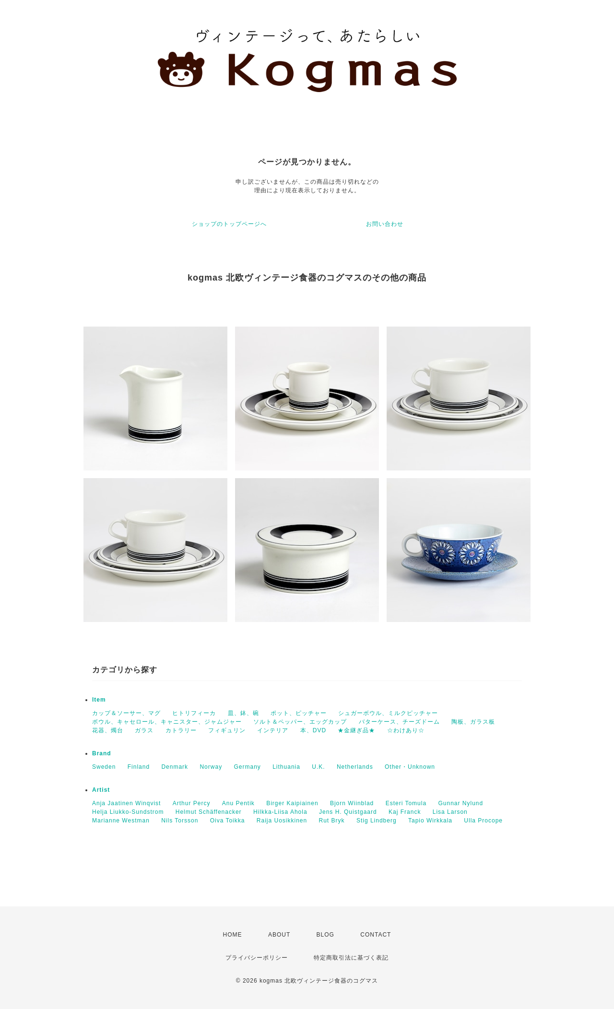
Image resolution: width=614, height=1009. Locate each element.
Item (99, 699)
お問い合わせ (384, 224)
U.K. (318, 766)
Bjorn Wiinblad (352, 803)
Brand (101, 753)
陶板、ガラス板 (473, 721)
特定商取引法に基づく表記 (351, 957)
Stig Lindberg (376, 820)
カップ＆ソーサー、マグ (126, 713)
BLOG (325, 934)
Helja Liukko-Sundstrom (128, 812)
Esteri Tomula (406, 803)
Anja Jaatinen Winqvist (126, 803)
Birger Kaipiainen (292, 803)
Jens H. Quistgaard (348, 812)
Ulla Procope (483, 820)
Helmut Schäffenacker (209, 812)
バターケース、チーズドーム (399, 721)
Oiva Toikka (227, 820)
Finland (139, 766)
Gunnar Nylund (460, 803)
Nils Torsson (179, 820)
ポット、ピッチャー (299, 713)
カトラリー (181, 730)
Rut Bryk (332, 820)
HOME (232, 934)
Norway (211, 766)
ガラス (144, 730)
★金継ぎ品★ (356, 730)
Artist (101, 789)
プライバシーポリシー (256, 957)
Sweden (104, 766)
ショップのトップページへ (229, 224)
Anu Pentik (238, 803)
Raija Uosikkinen (282, 820)
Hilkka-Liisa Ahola (280, 812)
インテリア (272, 730)
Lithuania (286, 766)
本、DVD (313, 730)
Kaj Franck (405, 812)
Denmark (174, 766)
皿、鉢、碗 (243, 713)
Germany (247, 766)
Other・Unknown (410, 766)
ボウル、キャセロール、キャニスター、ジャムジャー (167, 721)
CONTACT (375, 934)
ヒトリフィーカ (194, 713)
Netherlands (355, 766)
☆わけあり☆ (406, 730)
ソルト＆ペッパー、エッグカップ (300, 721)
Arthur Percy (192, 803)
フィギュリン (227, 730)
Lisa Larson (450, 812)
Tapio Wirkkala (430, 820)
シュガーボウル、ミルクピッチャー (388, 713)
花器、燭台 (107, 730)
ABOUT (279, 934)
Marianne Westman (121, 820)
